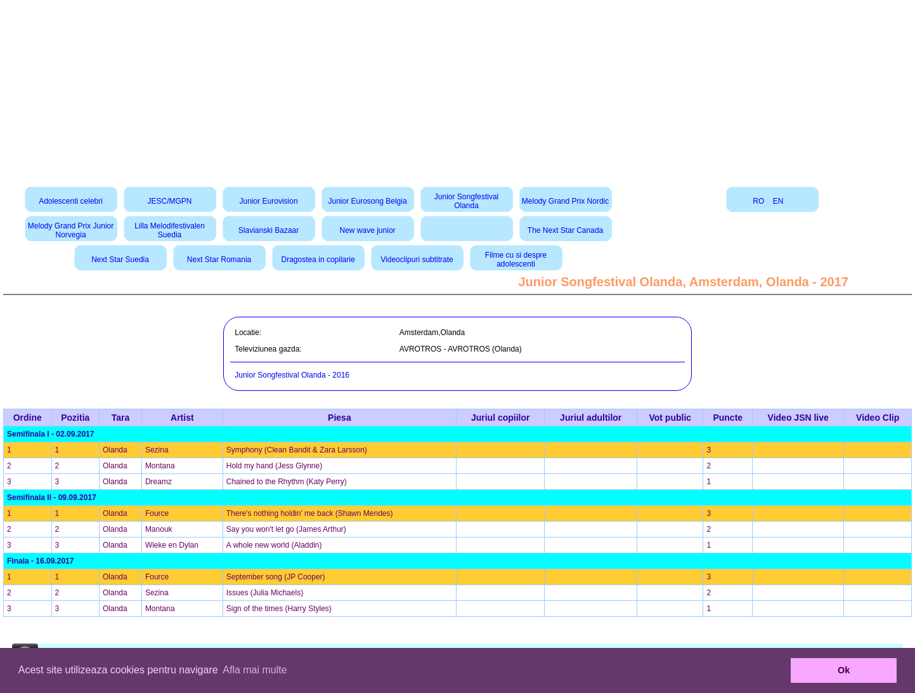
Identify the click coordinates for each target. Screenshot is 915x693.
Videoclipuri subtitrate (416, 259)
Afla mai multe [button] (255, 669)
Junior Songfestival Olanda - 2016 (292, 375)
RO (758, 201)
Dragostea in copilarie (318, 259)
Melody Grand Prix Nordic (565, 201)
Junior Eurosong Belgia (367, 201)
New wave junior (368, 230)
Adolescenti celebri (71, 201)
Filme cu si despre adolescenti (516, 259)
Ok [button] (844, 670)
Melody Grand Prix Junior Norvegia (71, 230)
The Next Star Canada (565, 230)
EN (778, 201)
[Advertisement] (457, 89)
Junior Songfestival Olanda (466, 201)
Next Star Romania (219, 259)
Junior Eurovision (269, 201)
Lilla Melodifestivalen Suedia (169, 230)
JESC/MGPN (170, 201)
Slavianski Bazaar (268, 230)
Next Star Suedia (120, 259)
